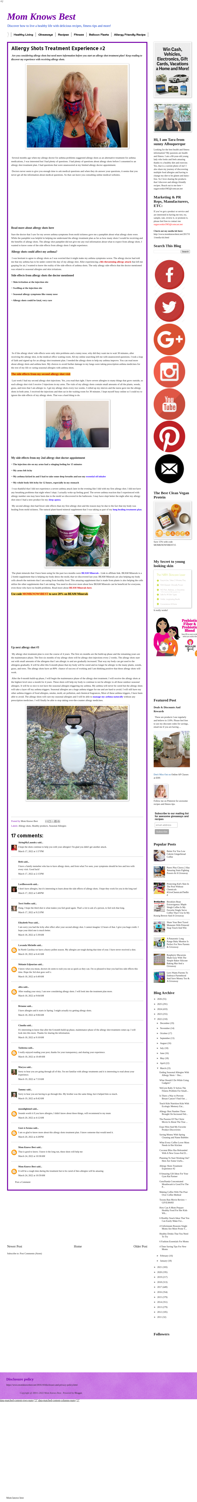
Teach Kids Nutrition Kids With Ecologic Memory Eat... (174, 1105)
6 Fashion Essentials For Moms (174, 1241)
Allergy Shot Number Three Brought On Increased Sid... (173, 1112)
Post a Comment (22, 1182)
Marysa (22, 1067)
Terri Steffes (24, 903)
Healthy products (40, 826)
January (164, 1260)
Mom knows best (15, 1497)
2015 (159, 1297)
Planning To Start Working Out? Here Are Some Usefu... (174, 1159)
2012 (159, 1312)
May (162, 1058)
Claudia (22, 1025)
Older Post (140, 1246)
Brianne (22, 1006)
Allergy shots (24, 826)
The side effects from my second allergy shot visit (40, 374)
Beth (20, 861)
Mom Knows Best (41, 16)
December (165, 1023)
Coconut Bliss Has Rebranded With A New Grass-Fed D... (173, 1151)
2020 (159, 1272)
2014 (159, 1302)
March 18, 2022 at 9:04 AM (31, 995)
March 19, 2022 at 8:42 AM (31, 1098)
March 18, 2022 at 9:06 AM (31, 1015)
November (165, 1028)
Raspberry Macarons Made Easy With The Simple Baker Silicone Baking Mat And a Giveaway (177, 961)
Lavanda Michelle (27, 945)
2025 (159, 1004)
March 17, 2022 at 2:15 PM (31, 873)
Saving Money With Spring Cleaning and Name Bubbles (173, 1136)
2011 (159, 1317)
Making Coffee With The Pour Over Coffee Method (173, 1193)
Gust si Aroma (25, 1128)
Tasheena (22, 1048)
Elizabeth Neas (25, 922)
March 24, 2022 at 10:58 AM (31, 1156)
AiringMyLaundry (27, 842)
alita (20, 987)
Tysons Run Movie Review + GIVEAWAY (173, 1201)
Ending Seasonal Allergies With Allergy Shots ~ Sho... (174, 1073)
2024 (159, 1009)
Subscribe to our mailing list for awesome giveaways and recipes (172, 816)
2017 (159, 1287)
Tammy (22, 1089)
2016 (159, 1292)
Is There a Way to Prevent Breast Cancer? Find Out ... (173, 1097)
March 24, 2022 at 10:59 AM (31, 1175)
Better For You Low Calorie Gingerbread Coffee (176, 854)
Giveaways (45, 34)
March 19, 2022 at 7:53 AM (31, 1079)
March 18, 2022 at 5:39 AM (31, 935)
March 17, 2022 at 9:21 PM (31, 912)
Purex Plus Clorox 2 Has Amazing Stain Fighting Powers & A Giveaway (178, 870)
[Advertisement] (77, 201)
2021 (159, 1267)
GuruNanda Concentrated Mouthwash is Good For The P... (174, 1184)
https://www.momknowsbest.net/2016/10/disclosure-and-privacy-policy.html (42, 1385)
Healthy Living (23, 34)
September (165, 1038)
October (164, 1033)
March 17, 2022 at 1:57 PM (31, 851)
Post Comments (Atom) (31, 1253)
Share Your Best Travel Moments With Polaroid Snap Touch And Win (178, 925)
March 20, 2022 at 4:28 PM (31, 1137)
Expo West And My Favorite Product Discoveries (172, 1128)
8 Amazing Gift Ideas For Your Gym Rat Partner (173, 1175)
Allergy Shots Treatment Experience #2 (170, 1167)
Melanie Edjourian (27, 964)
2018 (159, 1282)
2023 (159, 1014)
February (164, 1255)
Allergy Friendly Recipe (129, 34)
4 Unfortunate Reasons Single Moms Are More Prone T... (173, 1227)
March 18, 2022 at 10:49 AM (31, 1056)
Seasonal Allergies (57, 826)
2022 (159, 1019)
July (162, 1048)
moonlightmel (25, 1109)
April (162, 1063)
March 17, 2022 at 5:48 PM (31, 893)
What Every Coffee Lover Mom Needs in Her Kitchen (174, 1144)
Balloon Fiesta (99, 34)
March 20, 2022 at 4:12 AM (31, 1117)
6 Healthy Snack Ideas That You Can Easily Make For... (174, 1219)
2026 (159, 999)
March (163, 1068)
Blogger (78, 1393)
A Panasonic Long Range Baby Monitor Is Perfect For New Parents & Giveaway (178, 942)
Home (78, 1246)
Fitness (79, 34)
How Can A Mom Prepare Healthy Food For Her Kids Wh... (173, 1210)
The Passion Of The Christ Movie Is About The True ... (173, 1120)
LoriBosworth (25, 884)
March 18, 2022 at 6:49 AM (31, 976)
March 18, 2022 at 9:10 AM (31, 1037)
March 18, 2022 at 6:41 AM (31, 954)
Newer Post (14, 1246)
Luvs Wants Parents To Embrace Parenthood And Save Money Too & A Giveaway (178, 976)
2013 (159, 1307)
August (163, 1043)
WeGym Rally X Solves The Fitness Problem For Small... (173, 1089)
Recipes (63, 34)
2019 (159, 1277)
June (162, 1053)
